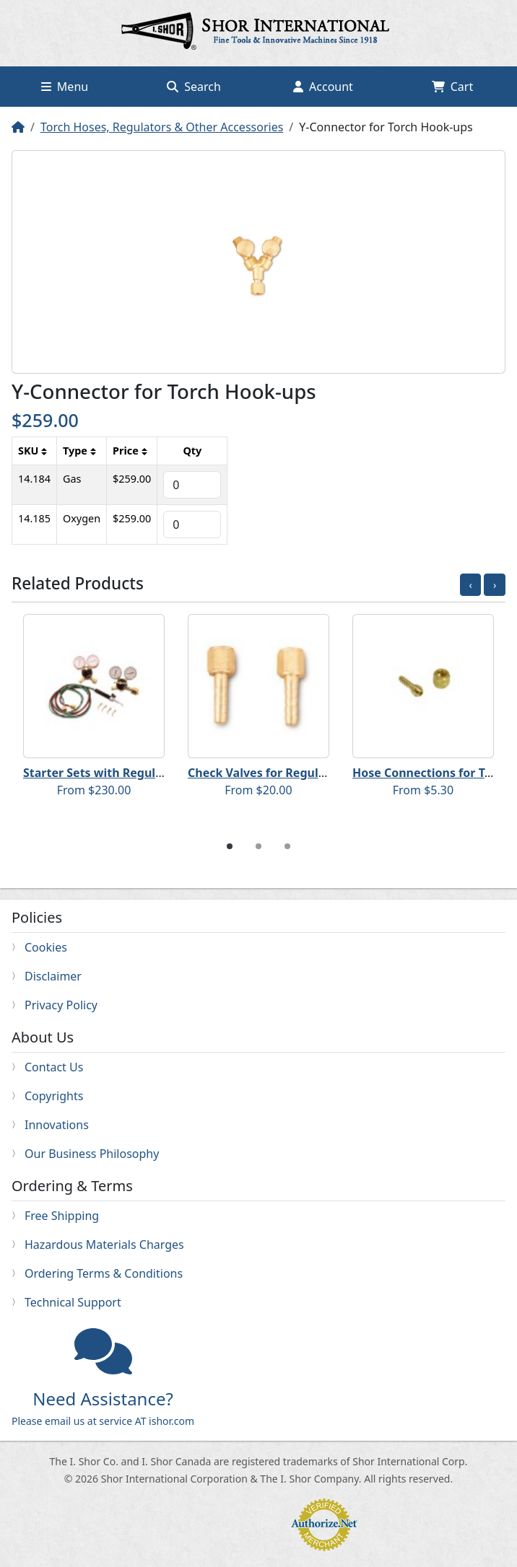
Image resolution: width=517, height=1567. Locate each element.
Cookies (46, 947)
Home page (258, 33)
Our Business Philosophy (92, 1154)
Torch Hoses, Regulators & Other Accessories (161, 127)
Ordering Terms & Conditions (104, 1273)
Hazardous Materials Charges (104, 1244)
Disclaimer (53, 976)
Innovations (57, 1125)
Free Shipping (62, 1216)
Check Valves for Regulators (268, 773)
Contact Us (54, 1067)
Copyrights (54, 1096)
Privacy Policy (61, 1005)
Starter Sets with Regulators (104, 773)
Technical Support (73, 1302)
